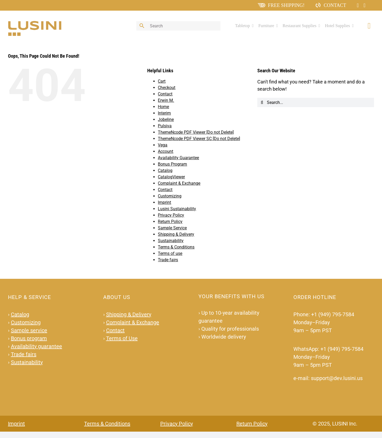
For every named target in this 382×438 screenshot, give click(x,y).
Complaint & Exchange (179, 183)
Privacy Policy (171, 215)
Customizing (169, 196)
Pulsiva (165, 125)
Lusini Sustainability (177, 208)
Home (163, 106)
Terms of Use (122, 338)
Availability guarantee (36, 346)
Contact (335, 5)
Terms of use (170, 253)
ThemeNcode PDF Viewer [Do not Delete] (196, 132)
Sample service (29, 330)
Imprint (164, 202)
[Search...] (315, 102)
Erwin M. (166, 100)
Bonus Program (172, 164)
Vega (162, 145)
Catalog (165, 170)
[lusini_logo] (34, 23)
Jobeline (166, 119)
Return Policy (170, 221)
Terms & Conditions (176, 247)
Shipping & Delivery (176, 234)
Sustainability (171, 240)
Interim (164, 113)
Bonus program (29, 338)
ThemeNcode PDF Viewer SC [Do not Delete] (199, 138)
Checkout (166, 87)
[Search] (262, 102)
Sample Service (172, 227)
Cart (162, 81)
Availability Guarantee (178, 157)
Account (165, 151)
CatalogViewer (171, 176)
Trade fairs (168, 259)
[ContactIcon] (318, 4)
